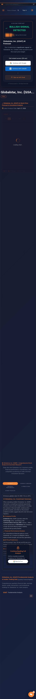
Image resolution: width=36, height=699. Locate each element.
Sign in (25, 10)
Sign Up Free (18, 561)
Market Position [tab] (10, 490)
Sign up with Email (18, 77)
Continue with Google (18, 63)
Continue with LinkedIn (18, 69)
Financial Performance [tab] (10, 487)
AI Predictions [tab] (26, 486)
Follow (3, 96)
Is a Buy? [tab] (10, 483)
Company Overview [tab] (25, 483)
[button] (31, 694)
